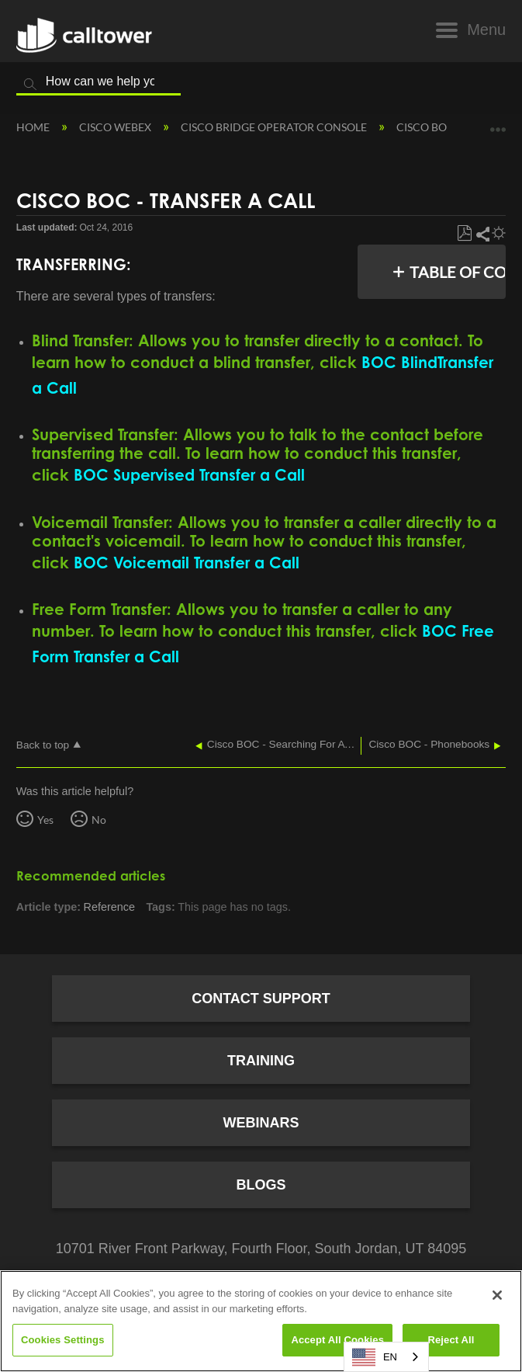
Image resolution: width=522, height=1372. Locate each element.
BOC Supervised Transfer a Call (189, 475)
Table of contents (461, 271)
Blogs (260, 1185)
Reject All (450, 1340)
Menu (486, 29)
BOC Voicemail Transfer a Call (186, 562)
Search (30, 84)
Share (482, 233)
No (99, 819)
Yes (45, 819)
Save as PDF (464, 233)
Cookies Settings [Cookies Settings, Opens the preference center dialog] (63, 1340)
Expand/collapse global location (497, 124)
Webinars (261, 1123)
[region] (261, 1321)
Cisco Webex (116, 127)
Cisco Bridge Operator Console (275, 127)
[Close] (497, 1295)
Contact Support (261, 998)
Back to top (42, 745)
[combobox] (386, 1357)
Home (34, 127)
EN (374, 1357)
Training (261, 1060)
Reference (109, 907)
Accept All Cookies (337, 1340)
